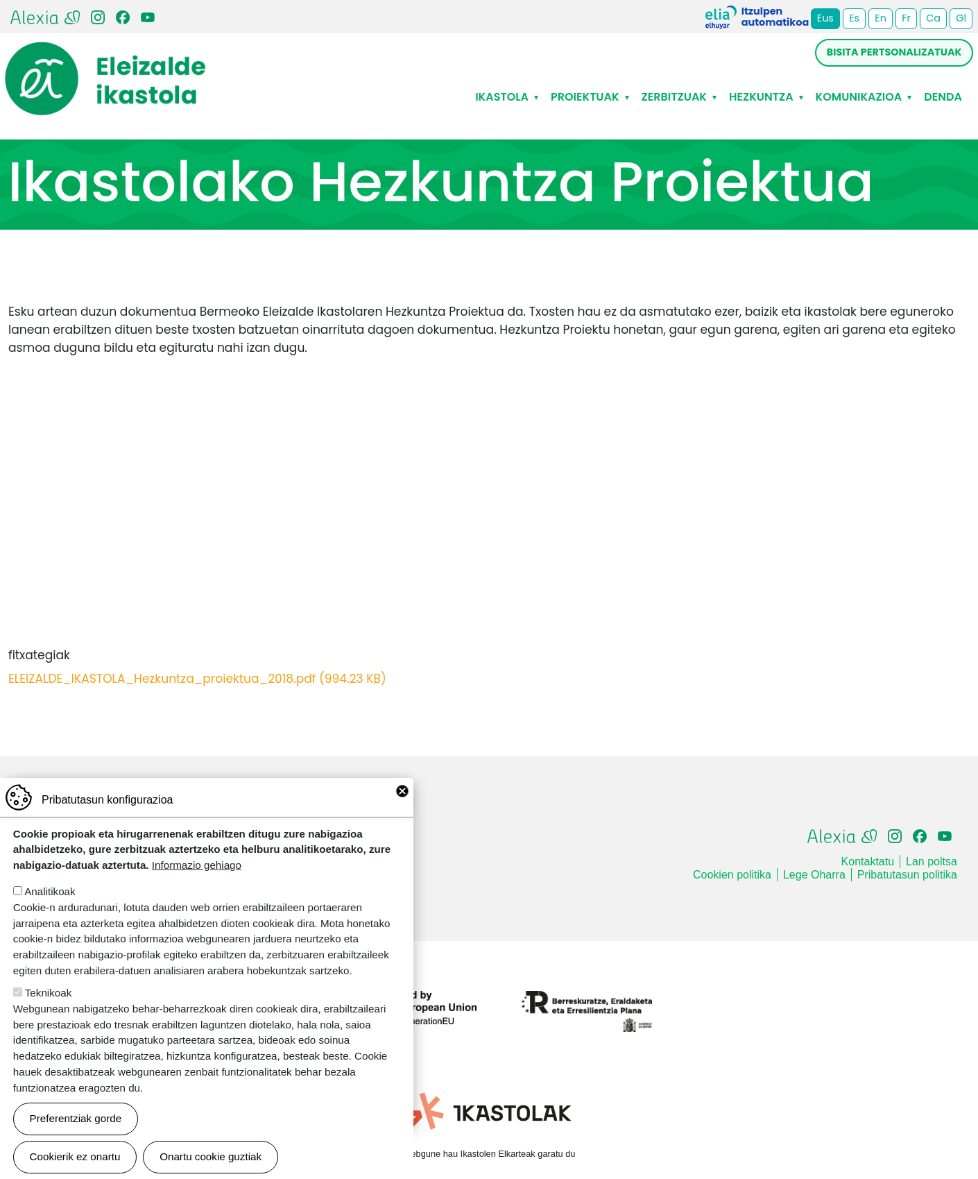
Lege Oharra (814, 875)
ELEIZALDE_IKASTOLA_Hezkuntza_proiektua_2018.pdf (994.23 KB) (197, 678)
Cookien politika (732, 875)
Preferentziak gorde (76, 1118)
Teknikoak (48, 993)
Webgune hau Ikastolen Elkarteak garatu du (489, 1153)
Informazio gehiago (196, 865)
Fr (906, 18)
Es (854, 18)
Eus (825, 18)
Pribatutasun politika (907, 875)
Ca (933, 18)
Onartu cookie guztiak (210, 1156)
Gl (961, 18)
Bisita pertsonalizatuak (894, 52)
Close (402, 791)
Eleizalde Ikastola (105, 53)
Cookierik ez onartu (75, 1156)
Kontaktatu (868, 861)
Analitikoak (49, 891)
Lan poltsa (931, 861)
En (880, 18)
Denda (943, 97)
